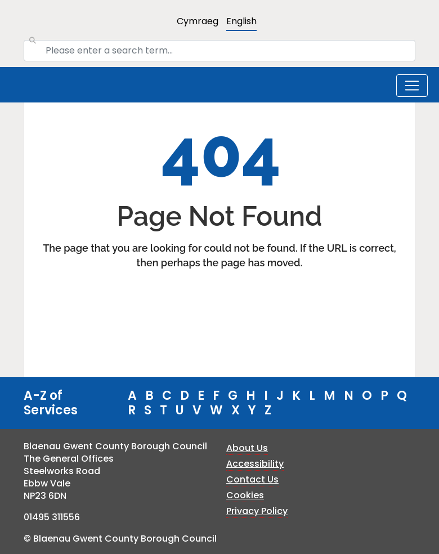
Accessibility (255, 463)
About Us (247, 447)
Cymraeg (197, 21)
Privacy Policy (257, 510)
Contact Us (252, 479)
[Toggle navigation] (412, 85)
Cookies (245, 495)
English (241, 21)
